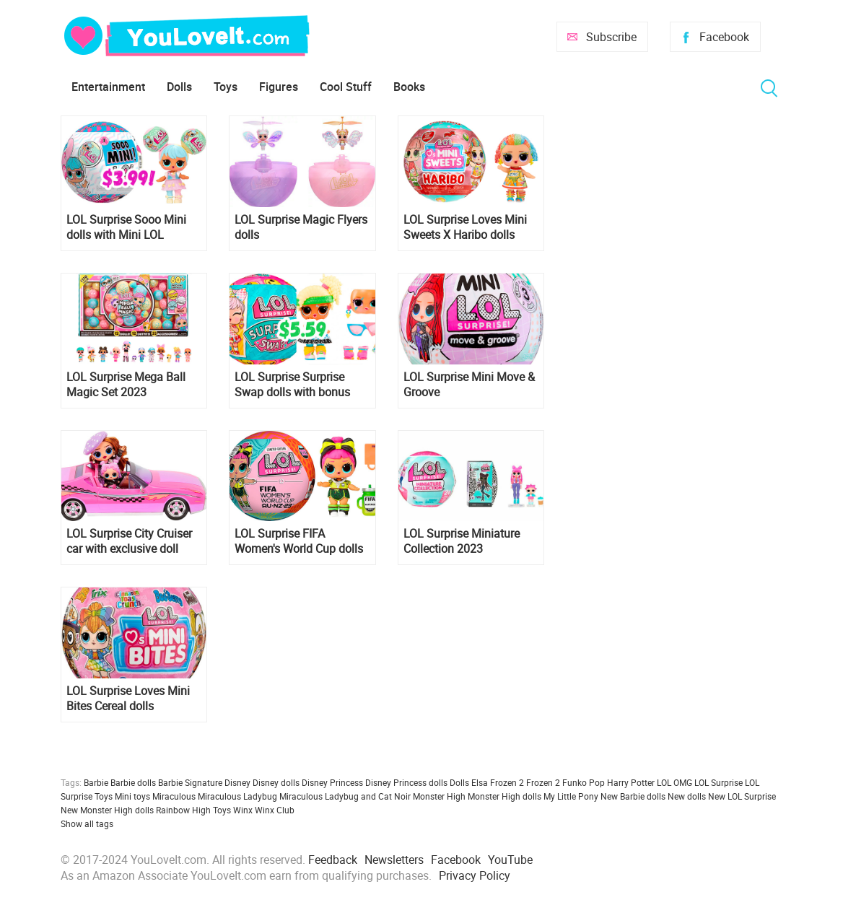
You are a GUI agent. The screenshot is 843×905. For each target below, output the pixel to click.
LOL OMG (674, 782)
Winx (243, 810)
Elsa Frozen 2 (497, 782)
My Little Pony (570, 796)
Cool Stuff (346, 87)
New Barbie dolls (632, 796)
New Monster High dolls (107, 810)
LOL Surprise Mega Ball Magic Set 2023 (125, 385)
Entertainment (108, 87)
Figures (278, 87)
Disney (237, 782)
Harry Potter (631, 782)
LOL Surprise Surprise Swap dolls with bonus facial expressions (292, 385)
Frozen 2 (543, 782)
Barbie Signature (190, 782)
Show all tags (87, 823)
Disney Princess (332, 782)
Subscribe (611, 37)
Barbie (96, 782)
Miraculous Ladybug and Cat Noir (345, 796)
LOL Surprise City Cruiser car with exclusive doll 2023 (129, 541)
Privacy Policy (474, 875)
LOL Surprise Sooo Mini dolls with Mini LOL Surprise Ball (126, 227)
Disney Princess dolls (406, 782)
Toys (225, 87)
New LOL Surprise (742, 796)
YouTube (510, 859)
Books (409, 87)
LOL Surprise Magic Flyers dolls (301, 227)
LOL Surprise (718, 782)
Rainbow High (183, 810)
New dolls (687, 796)
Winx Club (274, 810)
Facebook (724, 37)
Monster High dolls (504, 796)
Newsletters (394, 859)
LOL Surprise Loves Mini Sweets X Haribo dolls (465, 227)
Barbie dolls (133, 782)
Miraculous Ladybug (237, 796)
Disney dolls (276, 782)
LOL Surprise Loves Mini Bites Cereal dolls (128, 698)
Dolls (179, 87)
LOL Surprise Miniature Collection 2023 (461, 541)
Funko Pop (583, 782)
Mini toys (132, 796)
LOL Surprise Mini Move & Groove (469, 385)
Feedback (332, 859)
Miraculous (174, 796)
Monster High (439, 796)
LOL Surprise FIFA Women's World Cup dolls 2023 (299, 541)
